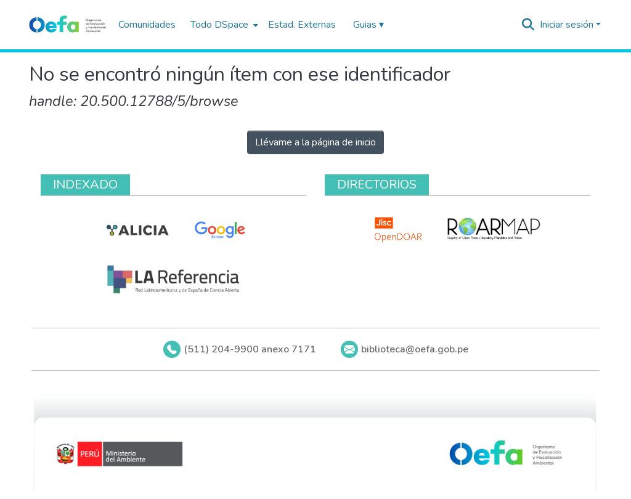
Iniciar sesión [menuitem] (566, 24)
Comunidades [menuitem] (147, 24)
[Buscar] (528, 24)
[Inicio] (67, 24)
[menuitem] (223, 24)
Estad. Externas (302, 24)
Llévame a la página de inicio (315, 142)
